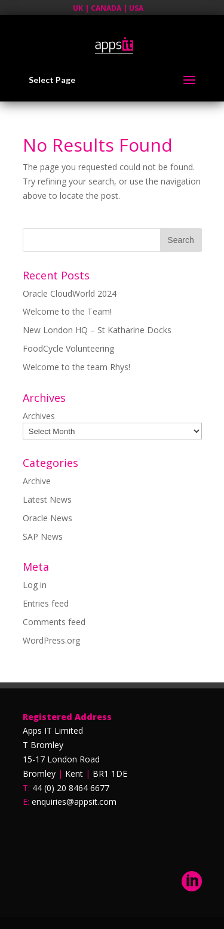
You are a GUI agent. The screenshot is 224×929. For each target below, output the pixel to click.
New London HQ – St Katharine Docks (97, 330)
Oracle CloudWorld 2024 (69, 293)
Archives (39, 416)
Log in (35, 584)
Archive (37, 481)
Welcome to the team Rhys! (76, 367)
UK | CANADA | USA (108, 8)
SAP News (43, 536)
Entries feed (46, 603)
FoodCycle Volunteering (68, 348)
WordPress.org (51, 640)
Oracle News (47, 518)
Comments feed (54, 621)
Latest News (47, 499)
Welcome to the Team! (67, 311)
